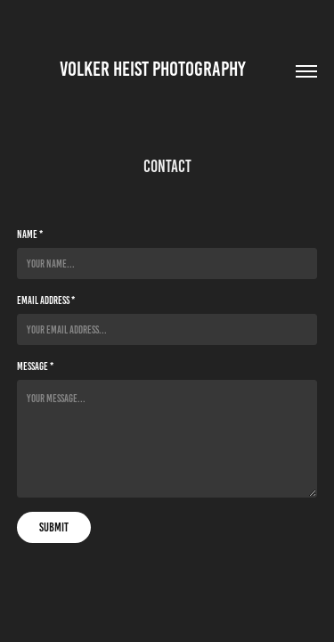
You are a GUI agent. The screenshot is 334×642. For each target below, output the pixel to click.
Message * (35, 366)
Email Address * (46, 300)
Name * (30, 234)
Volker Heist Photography (167, 69)
